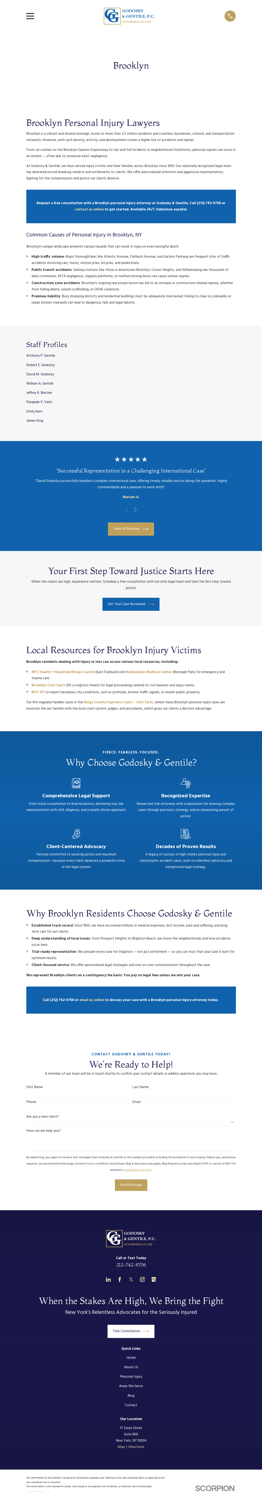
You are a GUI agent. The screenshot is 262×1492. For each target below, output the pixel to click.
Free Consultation (131, 1331)
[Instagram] (142, 1279)
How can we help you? (43, 1131)
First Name (34, 1087)
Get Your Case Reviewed (131, 604)
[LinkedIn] (108, 1279)
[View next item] (135, 509)
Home (131, 1358)
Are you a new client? (42, 1117)
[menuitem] (131, 356)
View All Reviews (131, 529)
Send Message (131, 1185)
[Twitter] (131, 1279)
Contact (131, 1405)
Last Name (140, 1087)
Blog (131, 1396)
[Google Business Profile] (153, 1279)
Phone (31, 1102)
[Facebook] (119, 1279)
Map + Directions (131, 1447)
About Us (131, 1367)
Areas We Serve (131, 1386)
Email (136, 1102)
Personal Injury (131, 1377)
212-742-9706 (131, 1265)
